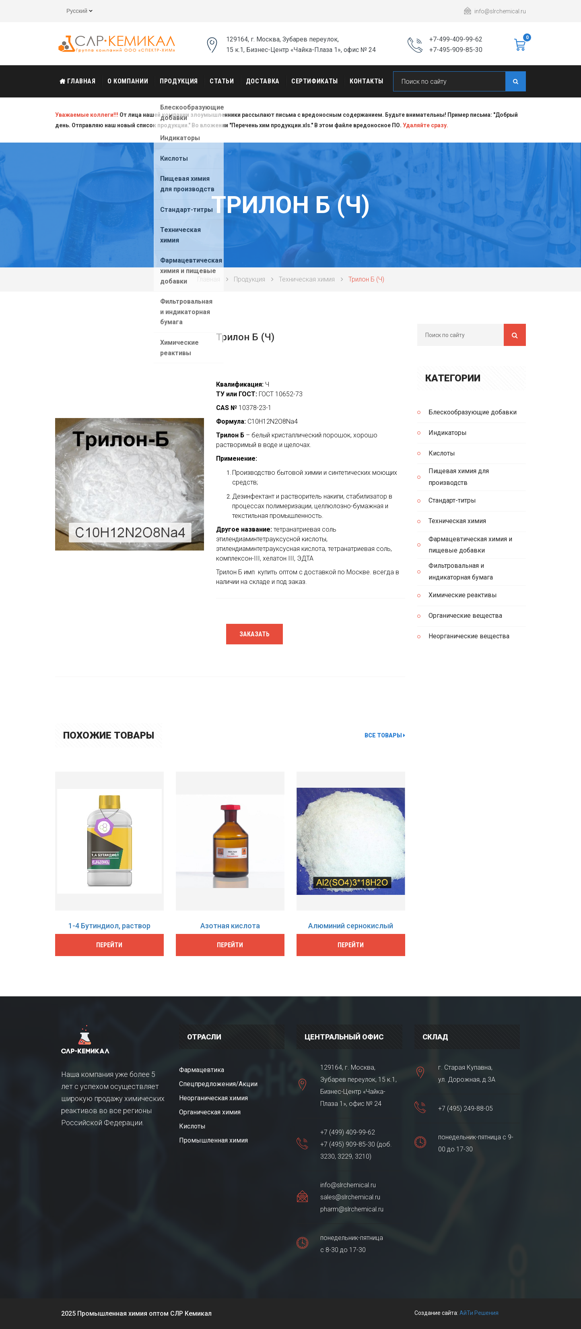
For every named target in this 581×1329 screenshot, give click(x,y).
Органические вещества (465, 615)
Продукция (179, 81)
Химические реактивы (463, 595)
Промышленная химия (213, 1140)
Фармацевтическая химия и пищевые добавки (470, 545)
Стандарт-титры (452, 500)
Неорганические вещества (469, 636)
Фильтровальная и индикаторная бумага (461, 571)
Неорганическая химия (213, 1098)
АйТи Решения (479, 1313)
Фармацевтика (201, 1070)
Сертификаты (314, 81)
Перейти (109, 945)
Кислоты (442, 453)
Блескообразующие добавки (473, 412)
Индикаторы (448, 433)
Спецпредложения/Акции (218, 1084)
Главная (78, 81)
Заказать (254, 634)
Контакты (366, 81)
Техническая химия (307, 279)
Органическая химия (210, 1112)
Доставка (263, 81)
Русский (74, 12)
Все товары (385, 735)
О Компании (127, 81)
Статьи (222, 81)
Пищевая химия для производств (459, 476)
